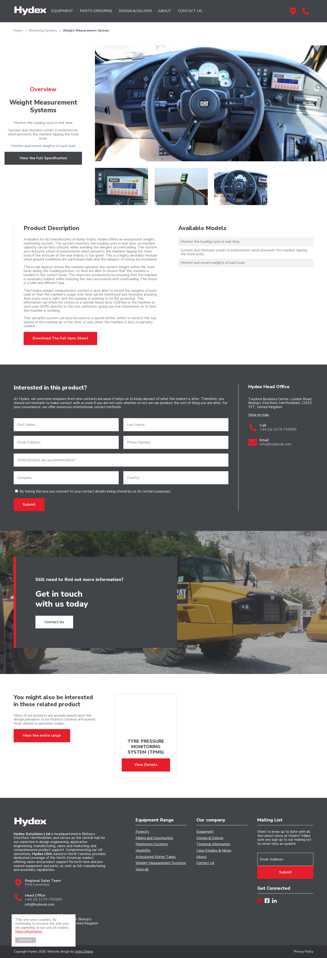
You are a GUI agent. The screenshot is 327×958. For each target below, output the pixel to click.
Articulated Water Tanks (156, 857)
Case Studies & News (213, 851)
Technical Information (213, 844)
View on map (258, 415)
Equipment (205, 832)
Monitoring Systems (152, 844)
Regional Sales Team (293, 11)
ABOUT (164, 10)
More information (29, 931)
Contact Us (54, 622)
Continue (26, 940)
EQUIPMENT (62, 10)
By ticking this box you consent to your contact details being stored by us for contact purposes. (95, 491)
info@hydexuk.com (39, 905)
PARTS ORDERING (96, 10)
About (201, 857)
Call (286, 427)
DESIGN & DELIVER (135, 10)
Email (286, 442)
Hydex (30, 11)
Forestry (142, 832)
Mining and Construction (154, 838)
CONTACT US (190, 10)
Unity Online (84, 951)
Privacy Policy (303, 951)
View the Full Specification (43, 158)
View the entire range (42, 735)
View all (142, 869)
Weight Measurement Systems (161, 863)
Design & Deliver (209, 838)
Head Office (305, 11)
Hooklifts (143, 851)
